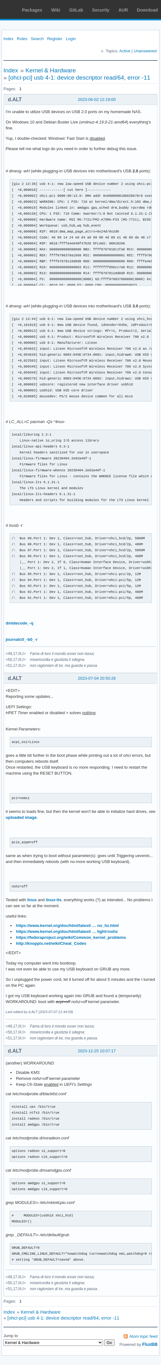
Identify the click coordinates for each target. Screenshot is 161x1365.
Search (37, 38)
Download (147, 10)
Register (54, 38)
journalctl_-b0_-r (22, 639)
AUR (123, 10)
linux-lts (54, 899)
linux (32, 899)
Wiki (55, 10)
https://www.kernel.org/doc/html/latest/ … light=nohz (67, 931)
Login (71, 38)
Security (100, 10)
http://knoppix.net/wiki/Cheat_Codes (51, 943)
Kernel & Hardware (50, 70)
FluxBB (150, 1344)
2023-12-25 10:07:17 (97, 1051)
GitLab (76, 10)
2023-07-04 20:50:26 (97, 678)
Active (124, 51)
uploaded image (21, 817)
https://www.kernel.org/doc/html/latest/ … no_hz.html (67, 925)
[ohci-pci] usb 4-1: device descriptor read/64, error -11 (79, 77)
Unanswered (145, 51)
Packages (32, 10)
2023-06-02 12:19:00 (97, 99)
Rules (22, 38)
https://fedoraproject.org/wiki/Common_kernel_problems (71, 937)
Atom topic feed (143, 1336)
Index (8, 38)
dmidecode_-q (19, 623)
